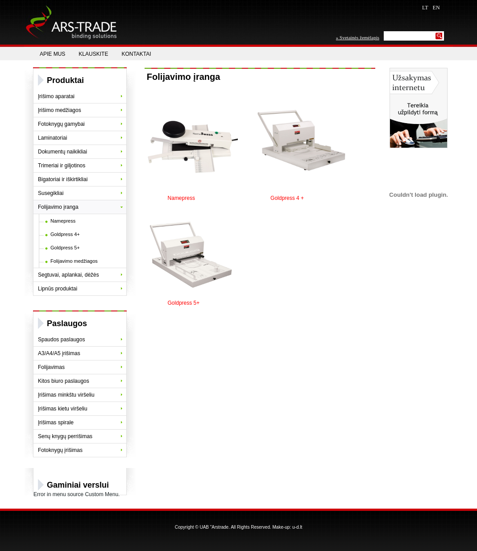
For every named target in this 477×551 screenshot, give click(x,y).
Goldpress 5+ (65, 247)
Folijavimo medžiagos (74, 261)
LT (425, 7)
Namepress (62, 221)
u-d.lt (297, 527)
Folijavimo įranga (183, 77)
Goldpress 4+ (65, 234)
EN (436, 7)
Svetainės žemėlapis (359, 37)
